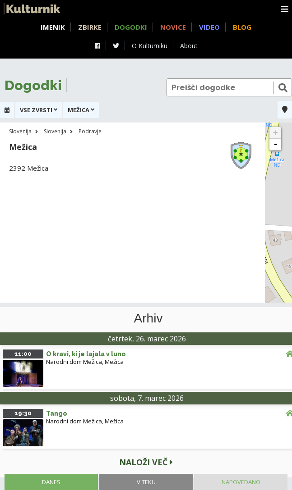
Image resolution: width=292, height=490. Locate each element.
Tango (56, 413)
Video (209, 27)
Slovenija (20, 131)
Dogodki (131, 27)
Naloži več (146, 462)
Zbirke (90, 27)
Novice (173, 27)
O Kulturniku (149, 45)
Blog (242, 27)
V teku (146, 482)
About (189, 45)
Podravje (90, 131)
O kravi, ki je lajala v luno (86, 354)
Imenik (53, 27)
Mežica (114, 362)
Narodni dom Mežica (74, 362)
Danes (51, 482)
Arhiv (148, 318)
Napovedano (241, 482)
